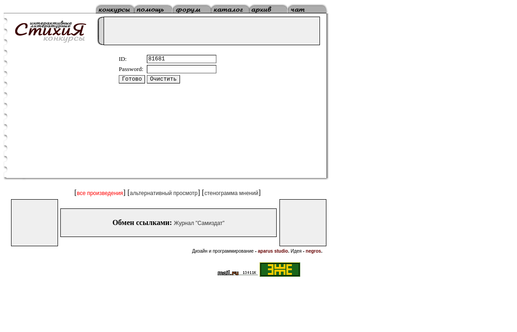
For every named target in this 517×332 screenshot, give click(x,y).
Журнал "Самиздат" (199, 223)
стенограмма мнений (231, 193)
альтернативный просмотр (164, 193)
